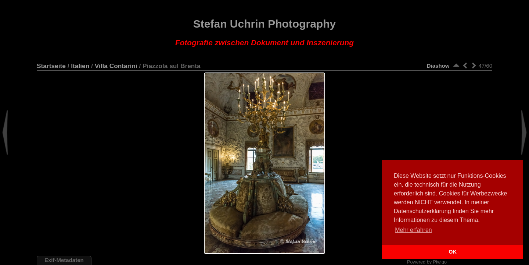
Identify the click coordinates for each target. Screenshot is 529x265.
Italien (80, 66)
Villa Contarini (116, 66)
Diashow (438, 66)
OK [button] (453, 252)
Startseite (51, 66)
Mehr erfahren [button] (413, 230)
